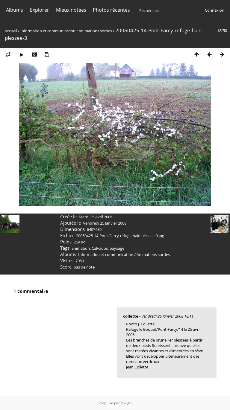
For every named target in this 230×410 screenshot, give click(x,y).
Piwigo (126, 403)
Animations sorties (95, 30)
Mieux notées (71, 10)
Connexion (214, 10)
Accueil (11, 30)
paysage (117, 248)
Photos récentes (111, 10)
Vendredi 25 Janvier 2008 (104, 223)
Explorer (39, 10)
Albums (14, 10)
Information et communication (47, 30)
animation (81, 248)
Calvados (100, 248)
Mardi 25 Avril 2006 (95, 217)
